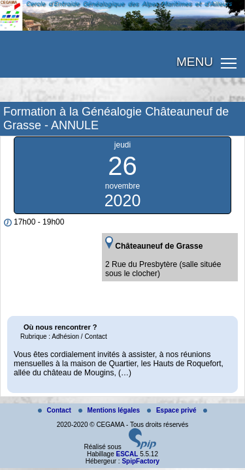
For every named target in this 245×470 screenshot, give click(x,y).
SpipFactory (140, 461)
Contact (55, 410)
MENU (194, 62)
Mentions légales (110, 410)
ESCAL (127, 454)
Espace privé (172, 410)
